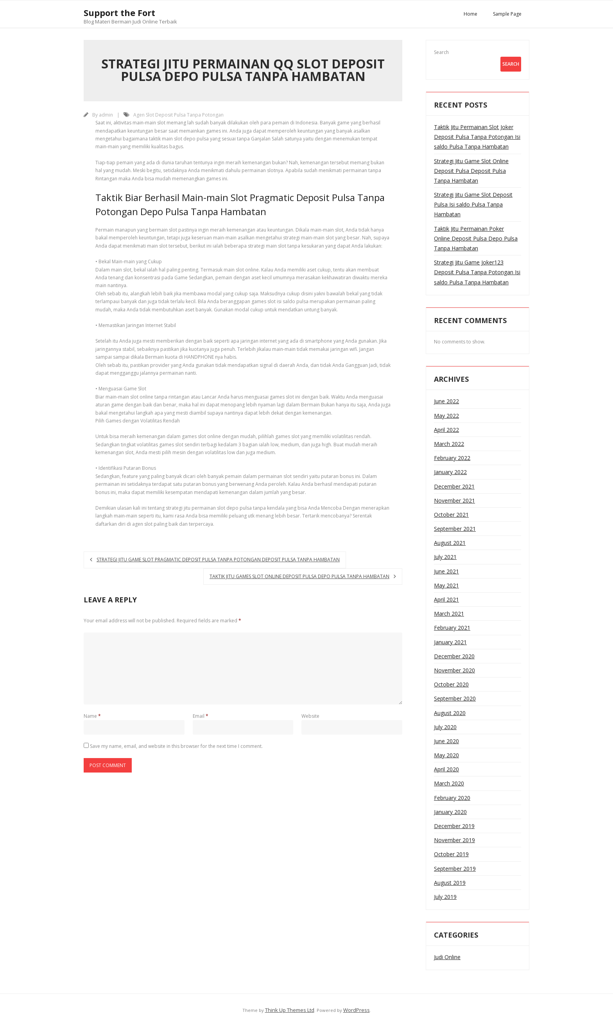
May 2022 (446, 415)
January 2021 (450, 642)
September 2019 (455, 868)
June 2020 (446, 741)
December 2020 (454, 656)
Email (200, 716)
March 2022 (449, 443)
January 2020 (450, 812)
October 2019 (451, 854)
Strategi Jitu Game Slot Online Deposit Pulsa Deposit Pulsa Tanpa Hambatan (471, 170)
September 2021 (455, 528)
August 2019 (450, 882)
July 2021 (445, 557)
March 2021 (449, 613)
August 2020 (450, 713)
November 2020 (454, 670)
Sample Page (507, 14)
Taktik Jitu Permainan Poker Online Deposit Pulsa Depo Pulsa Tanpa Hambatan (476, 238)
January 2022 (450, 472)
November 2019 (454, 840)
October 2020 (451, 684)
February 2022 (452, 458)
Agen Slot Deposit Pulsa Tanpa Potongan (178, 114)
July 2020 (445, 727)
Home (470, 14)
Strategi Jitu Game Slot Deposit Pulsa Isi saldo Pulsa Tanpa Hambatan (473, 204)
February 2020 (452, 797)
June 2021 (446, 571)
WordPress (356, 1009)
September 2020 (455, 698)
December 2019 (454, 826)
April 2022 (446, 429)
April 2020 (446, 769)
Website (310, 716)
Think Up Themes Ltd (289, 1009)
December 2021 (454, 486)
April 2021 (446, 599)
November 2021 (454, 500)
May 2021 (446, 585)
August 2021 (450, 542)
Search (441, 52)
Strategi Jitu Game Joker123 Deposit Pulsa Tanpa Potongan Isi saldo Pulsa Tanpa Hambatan (477, 272)
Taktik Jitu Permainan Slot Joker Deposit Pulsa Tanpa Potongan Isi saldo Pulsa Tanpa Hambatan (477, 136)
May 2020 (446, 755)
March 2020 (449, 783)
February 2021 (452, 627)
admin (106, 114)
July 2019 (445, 896)
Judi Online (447, 957)
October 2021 (451, 514)
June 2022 (446, 401)
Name (92, 716)
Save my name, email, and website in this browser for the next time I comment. (176, 746)
